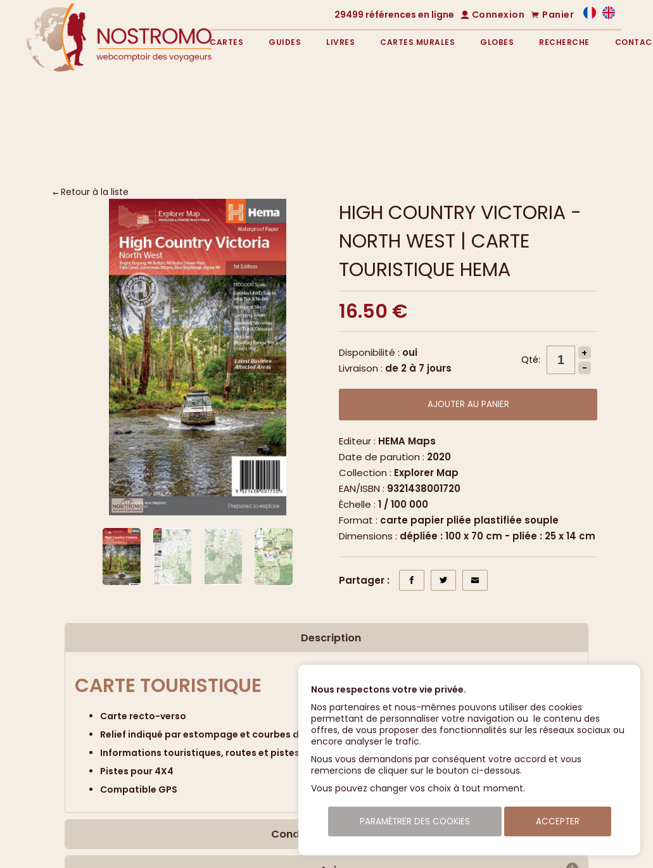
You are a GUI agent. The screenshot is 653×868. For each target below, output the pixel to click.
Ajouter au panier (468, 404)
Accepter (558, 821)
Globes (497, 42)
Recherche (564, 42)
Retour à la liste (95, 192)
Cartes (226, 42)
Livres (340, 42)
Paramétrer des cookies (415, 821)
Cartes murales (417, 42)
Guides (285, 42)
